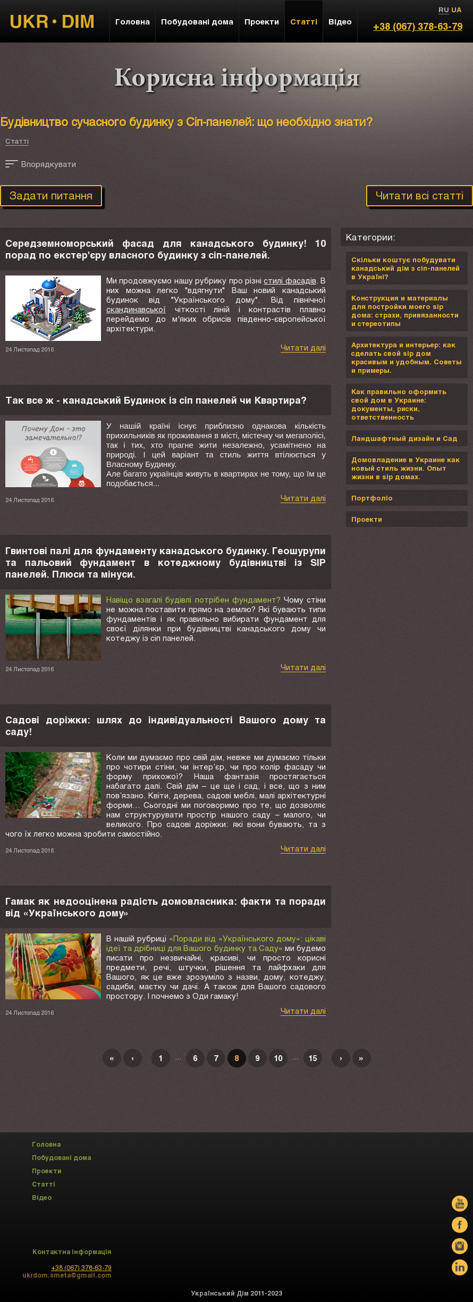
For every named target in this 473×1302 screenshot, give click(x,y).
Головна (132, 21)
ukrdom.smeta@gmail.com (67, 1275)
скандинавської (136, 309)
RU (443, 9)
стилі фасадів (290, 280)
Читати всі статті (419, 195)
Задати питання (51, 195)
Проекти (261, 21)
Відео (340, 21)
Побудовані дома (197, 21)
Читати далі (303, 347)
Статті (17, 141)
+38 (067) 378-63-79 (417, 26)
